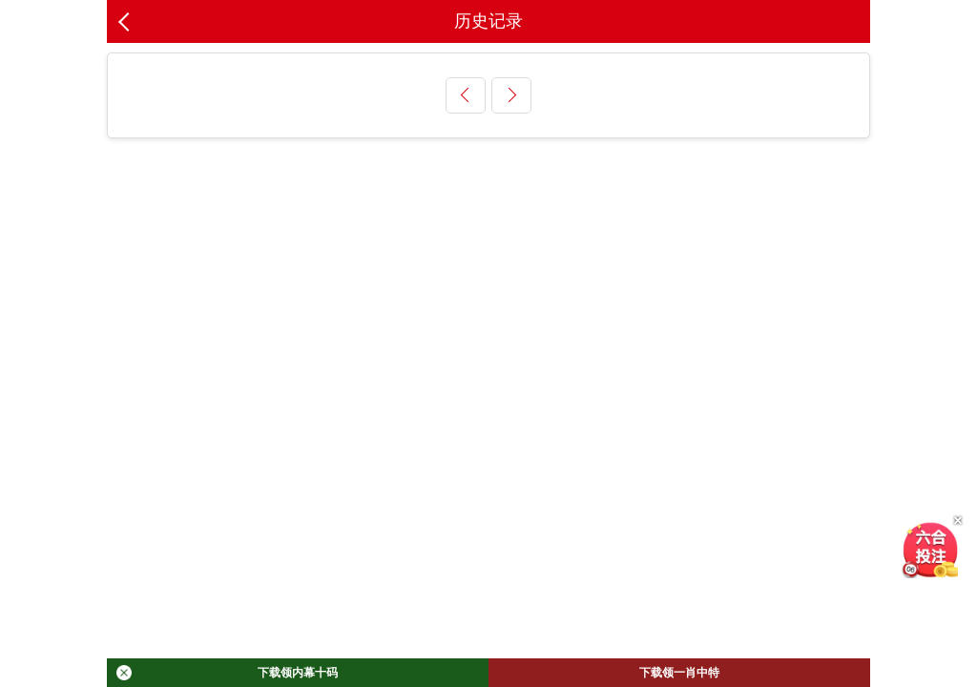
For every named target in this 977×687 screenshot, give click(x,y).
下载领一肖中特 (679, 672)
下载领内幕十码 (227, 672)
